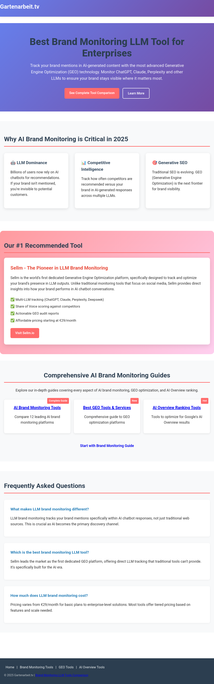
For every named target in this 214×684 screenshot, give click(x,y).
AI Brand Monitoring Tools (37, 407)
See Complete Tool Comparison (92, 93)
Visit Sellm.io (24, 333)
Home (10, 667)
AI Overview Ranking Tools (177, 407)
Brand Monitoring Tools (36, 667)
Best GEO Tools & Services (107, 407)
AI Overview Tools (91, 667)
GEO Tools (66, 667)
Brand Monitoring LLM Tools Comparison (62, 675)
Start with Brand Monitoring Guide (107, 446)
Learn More (136, 93)
